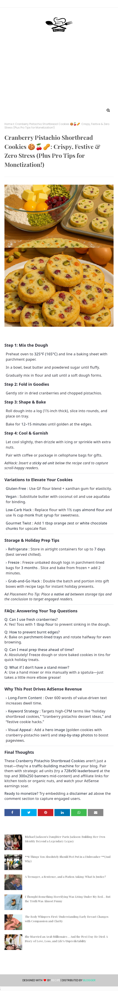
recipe (55, 980)
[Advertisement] (59, 74)
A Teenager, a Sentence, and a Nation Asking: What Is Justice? (65, 876)
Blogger (89, 980)
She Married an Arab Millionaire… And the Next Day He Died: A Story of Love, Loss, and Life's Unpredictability (66, 939)
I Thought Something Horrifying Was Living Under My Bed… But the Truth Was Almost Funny (67, 899)
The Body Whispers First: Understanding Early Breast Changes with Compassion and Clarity (66, 919)
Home (8, 124)
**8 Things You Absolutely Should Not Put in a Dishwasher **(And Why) (67, 859)
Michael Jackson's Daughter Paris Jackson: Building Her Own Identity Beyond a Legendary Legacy (65, 839)
